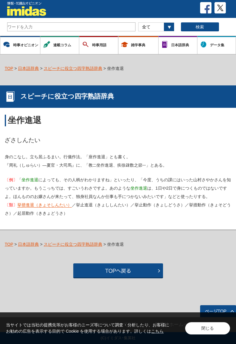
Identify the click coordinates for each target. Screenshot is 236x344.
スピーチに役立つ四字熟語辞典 (73, 68)
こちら (157, 331)
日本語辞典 (28, 68)
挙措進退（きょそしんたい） (44, 204)
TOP (9, 68)
